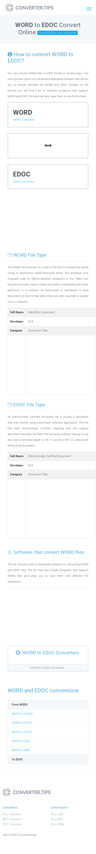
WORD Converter (24, 119)
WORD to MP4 (21, 750)
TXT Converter (12, 824)
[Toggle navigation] (89, 9)
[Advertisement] (48, 224)
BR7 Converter (12, 819)
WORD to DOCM (22, 714)
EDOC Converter (23, 181)
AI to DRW (57, 824)
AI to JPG (57, 819)
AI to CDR (57, 814)
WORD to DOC (21, 741)
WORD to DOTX (21, 723)
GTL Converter (12, 814)
